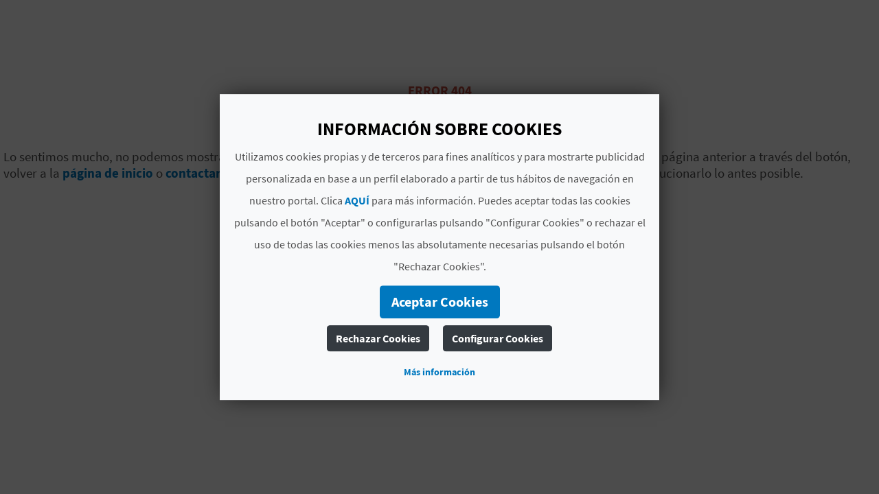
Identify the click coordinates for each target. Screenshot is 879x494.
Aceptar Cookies (439, 301)
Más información (439, 372)
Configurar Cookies (497, 338)
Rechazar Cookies (378, 338)
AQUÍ (357, 200)
